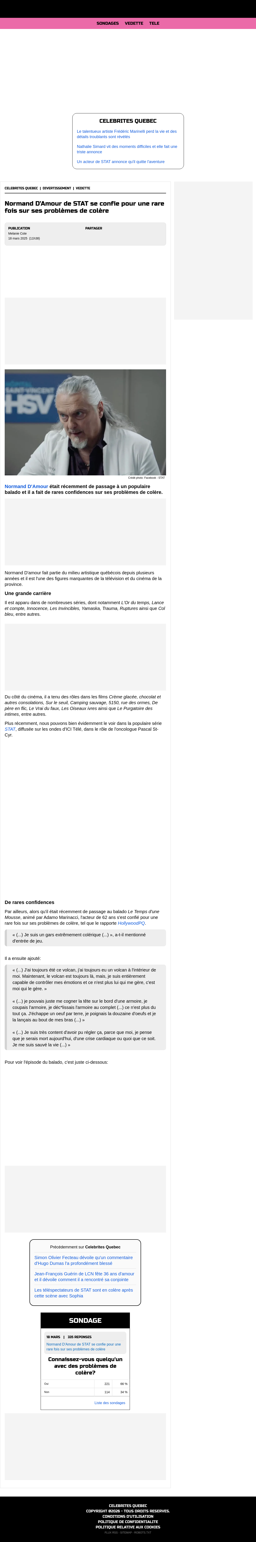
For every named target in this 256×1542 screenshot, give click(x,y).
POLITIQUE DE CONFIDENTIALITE (128, 1522)
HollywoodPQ (131, 923)
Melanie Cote (17, 233)
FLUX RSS (111, 1532)
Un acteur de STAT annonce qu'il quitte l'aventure (121, 162)
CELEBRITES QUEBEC (21, 188)
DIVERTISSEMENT (57, 188)
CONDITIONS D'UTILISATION (128, 1516)
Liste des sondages (109, 1403)
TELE (154, 23)
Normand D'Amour (26, 486)
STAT (10, 729)
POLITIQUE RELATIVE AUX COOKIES (128, 1527)
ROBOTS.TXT (142, 1532)
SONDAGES (108, 23)
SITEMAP (126, 1532)
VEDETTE (134, 23)
